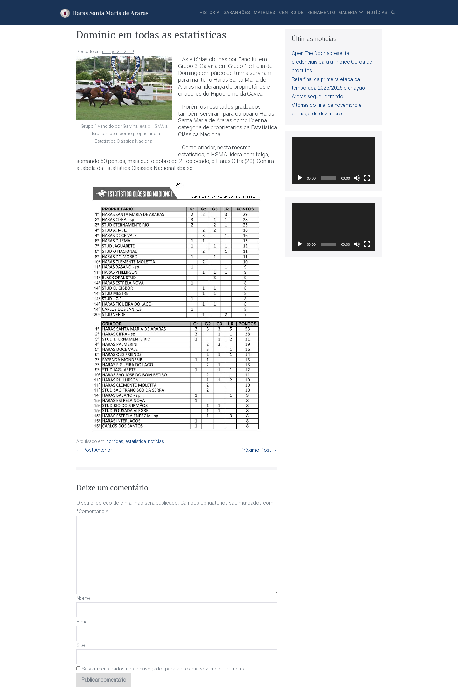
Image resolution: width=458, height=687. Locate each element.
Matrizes (264, 12)
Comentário (93, 511)
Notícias (377, 12)
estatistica (135, 441)
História (209, 12)
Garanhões (236, 12)
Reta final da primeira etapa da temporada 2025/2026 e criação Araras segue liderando (328, 88)
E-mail (83, 622)
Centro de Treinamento (307, 12)
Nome (83, 598)
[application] (333, 160)
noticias (156, 441)
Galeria (348, 12)
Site (80, 645)
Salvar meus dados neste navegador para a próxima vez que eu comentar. (165, 669)
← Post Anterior (94, 450)
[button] (393, 12)
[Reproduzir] (300, 178)
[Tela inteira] (367, 178)
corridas (114, 441)
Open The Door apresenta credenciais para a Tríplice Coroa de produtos (332, 61)
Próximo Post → (258, 450)
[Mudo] (357, 178)
